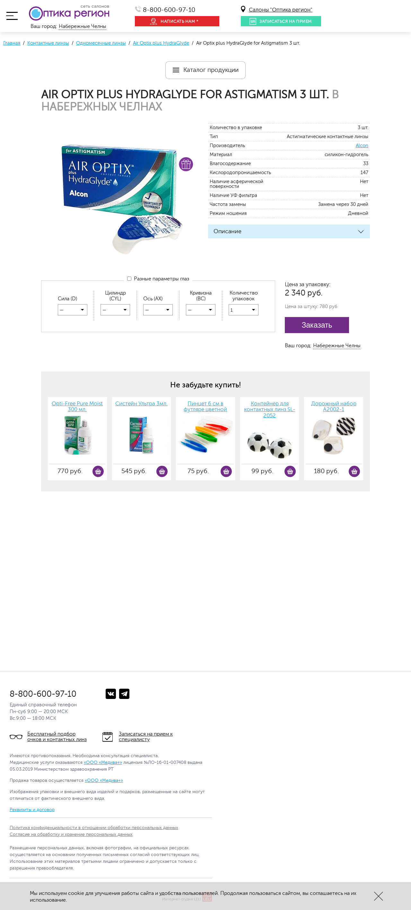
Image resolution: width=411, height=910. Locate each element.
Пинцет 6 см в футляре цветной (205, 407)
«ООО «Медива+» (103, 762)
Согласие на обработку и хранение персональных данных (71, 834)
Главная (11, 43)
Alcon (362, 145)
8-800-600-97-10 (169, 9)
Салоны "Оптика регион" (280, 10)
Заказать (317, 325)
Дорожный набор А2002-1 (333, 407)
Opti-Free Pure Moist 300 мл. (77, 407)
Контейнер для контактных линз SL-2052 (269, 410)
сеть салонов (95, 6)
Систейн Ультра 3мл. (141, 404)
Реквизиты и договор (32, 809)
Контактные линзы (48, 43)
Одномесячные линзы (101, 43)
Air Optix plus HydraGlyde (161, 43)
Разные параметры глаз (158, 279)
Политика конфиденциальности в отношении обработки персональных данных (94, 827)
